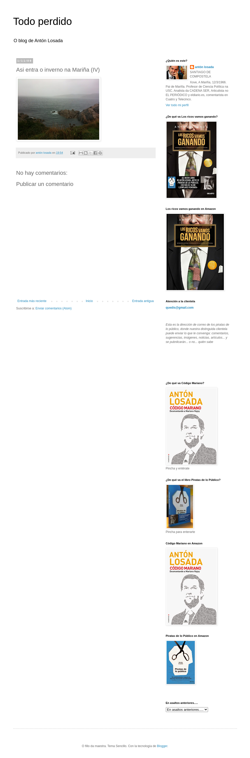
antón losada (204, 67)
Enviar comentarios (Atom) (54, 308)
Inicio (89, 301)
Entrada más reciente (32, 301)
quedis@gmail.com (180, 307)
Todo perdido (42, 21)
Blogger (162, 746)
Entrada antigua (143, 301)
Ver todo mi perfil (177, 105)
